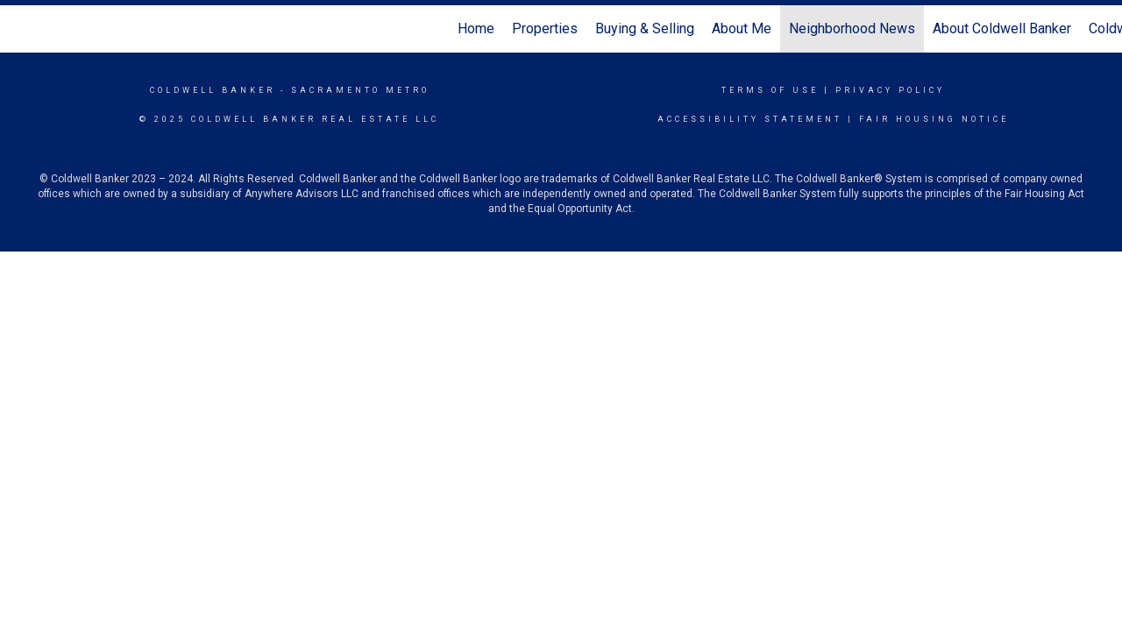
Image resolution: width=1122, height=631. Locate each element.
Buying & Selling (644, 28)
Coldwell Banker (212, 90)
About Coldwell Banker (1002, 28)
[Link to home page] (22, 29)
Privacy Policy (890, 90)
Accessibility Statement (749, 119)
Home (476, 28)
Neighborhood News (852, 28)
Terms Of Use (770, 90)
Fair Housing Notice (934, 119)
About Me (741, 28)
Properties (545, 28)
